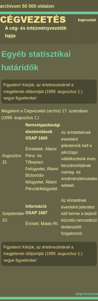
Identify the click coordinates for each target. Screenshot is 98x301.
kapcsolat (87, 20)
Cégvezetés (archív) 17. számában (56, 111)
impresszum (86, 293)
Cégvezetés (33, 20)
